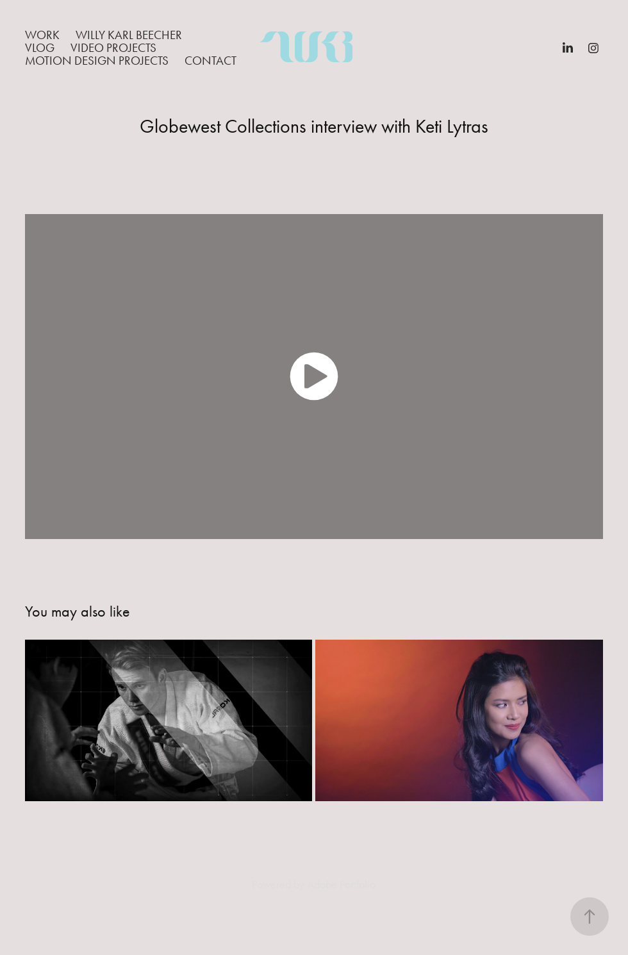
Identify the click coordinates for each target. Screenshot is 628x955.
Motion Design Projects (97, 60)
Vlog (39, 47)
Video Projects (113, 47)
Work (42, 35)
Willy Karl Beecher (129, 35)
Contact (210, 60)
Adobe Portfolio (341, 884)
